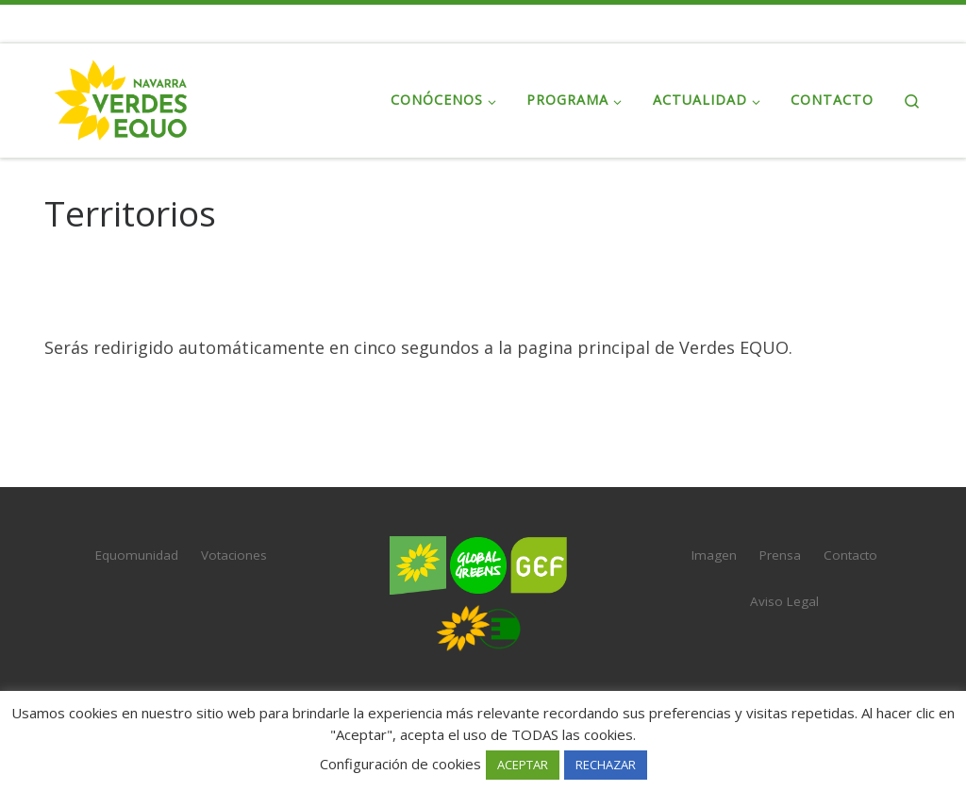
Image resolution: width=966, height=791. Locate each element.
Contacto (850, 555)
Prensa (780, 555)
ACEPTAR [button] (522, 764)
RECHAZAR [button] (605, 764)
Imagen (714, 555)
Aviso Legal (784, 601)
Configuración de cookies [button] (400, 763)
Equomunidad (136, 555)
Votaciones (234, 555)
